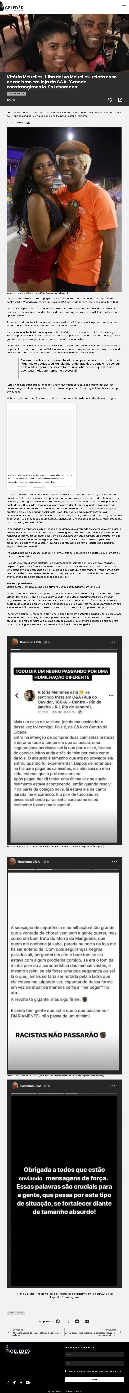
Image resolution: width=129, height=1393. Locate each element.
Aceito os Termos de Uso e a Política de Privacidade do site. (94, 1371)
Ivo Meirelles (38, 486)
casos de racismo (16, 1312)
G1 (28, 122)
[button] (58, 1321)
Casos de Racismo (16, 93)
